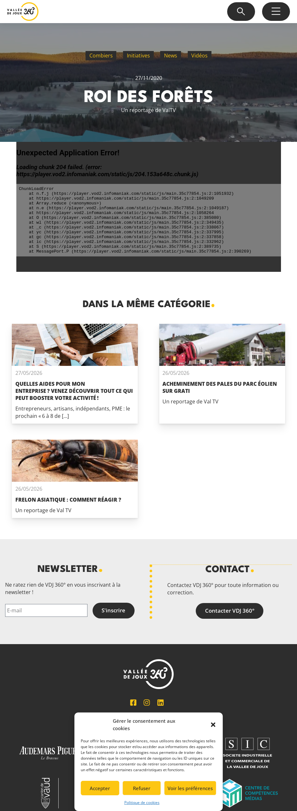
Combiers (101, 55)
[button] (213, 724)
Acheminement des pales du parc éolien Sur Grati (219, 387)
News (170, 55)
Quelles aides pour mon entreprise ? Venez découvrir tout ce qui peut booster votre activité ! (74, 390)
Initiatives (138, 55)
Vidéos (199, 55)
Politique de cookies (142, 802)
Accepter (100, 788)
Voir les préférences (190, 788)
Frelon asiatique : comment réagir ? (68, 499)
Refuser (141, 788)
